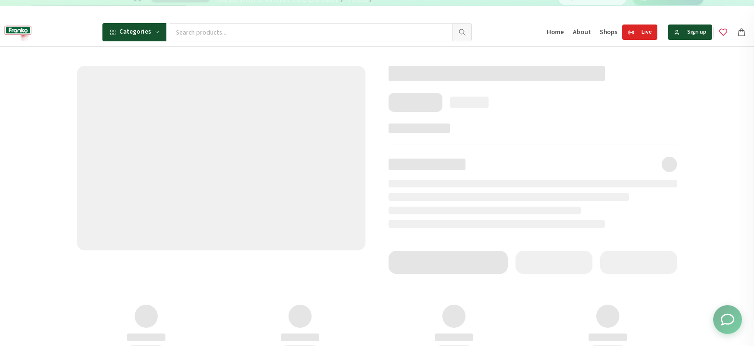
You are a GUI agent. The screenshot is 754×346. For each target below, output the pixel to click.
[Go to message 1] (395, 9)
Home (555, 32)
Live (640, 32)
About (582, 32)
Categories (134, 31)
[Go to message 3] (412, 9)
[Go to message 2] (402, 9)
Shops (608, 32)
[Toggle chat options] (727, 319)
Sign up (690, 32)
